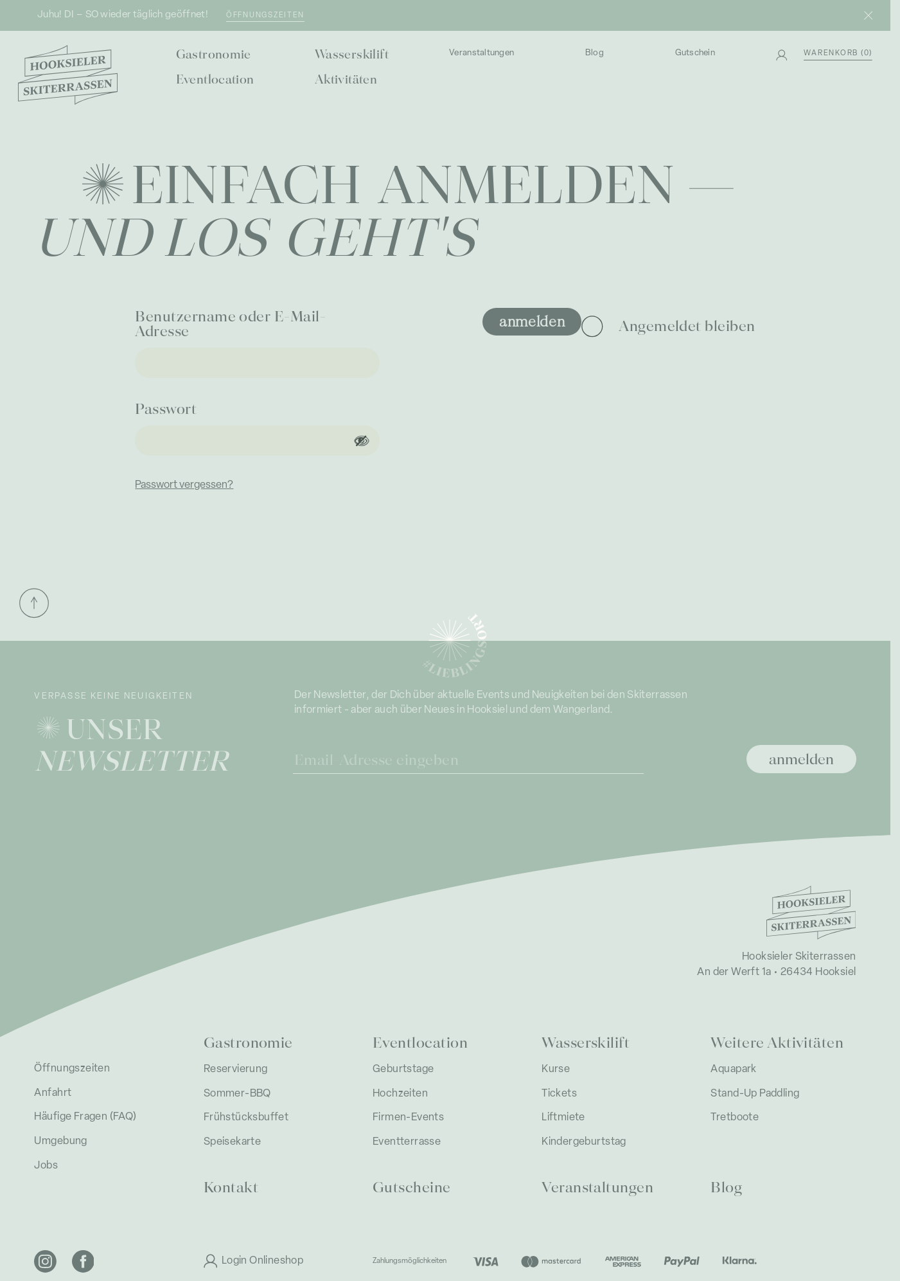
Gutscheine (412, 1186)
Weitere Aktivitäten (776, 1042)
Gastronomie (213, 53)
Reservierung (236, 1069)
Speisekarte (232, 1142)
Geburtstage (403, 1069)
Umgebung (60, 1141)
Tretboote (734, 1118)
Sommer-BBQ (237, 1094)
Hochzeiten (400, 1094)
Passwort (167, 407)
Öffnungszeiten (265, 15)
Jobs (46, 1166)
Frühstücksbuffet (246, 1118)
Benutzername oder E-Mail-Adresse (230, 323)
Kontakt (231, 1186)
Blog (594, 53)
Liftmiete (563, 1118)
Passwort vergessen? (184, 485)
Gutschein (695, 53)
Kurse (556, 1069)
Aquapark (733, 1069)
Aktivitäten (346, 78)
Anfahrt (52, 1093)
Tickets (559, 1094)
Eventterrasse (407, 1142)
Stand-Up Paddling (754, 1094)
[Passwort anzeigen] (361, 440)
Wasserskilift (352, 53)
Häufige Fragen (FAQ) (85, 1117)
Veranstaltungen (481, 53)
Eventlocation (215, 78)
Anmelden (532, 320)
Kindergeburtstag (584, 1142)
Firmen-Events (408, 1118)
